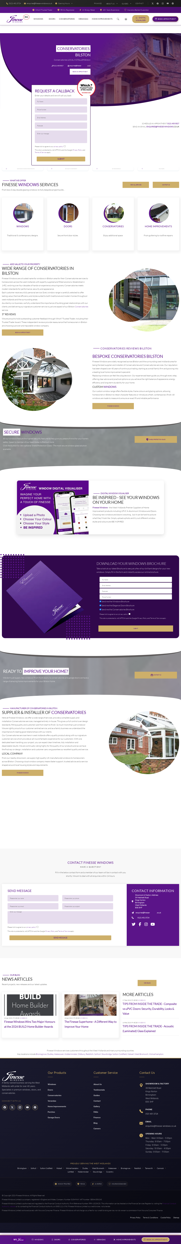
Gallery (97, 1117)
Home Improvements (102, 19)
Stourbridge (106, 1065)
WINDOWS (28, 196)
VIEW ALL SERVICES (135, 197)
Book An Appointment (160, 1239)
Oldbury (81, 1065)
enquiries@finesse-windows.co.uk (161, 1137)
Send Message (60, 949)
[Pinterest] (173, 4)
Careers (97, 1140)
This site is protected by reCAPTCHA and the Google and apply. (60, 151)
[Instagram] (163, 4)
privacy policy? (59, 146)
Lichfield (75, 1183)
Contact (139, 3)
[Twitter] (153, 4)
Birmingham (23, 1179)
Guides (97, 1106)
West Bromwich (141, 1065)
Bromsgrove (41, 1065)
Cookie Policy (166, 1229)
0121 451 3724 (143, 929)
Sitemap (176, 1229)
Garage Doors (54, 1129)
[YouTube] (168, 4)
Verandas (83, 19)
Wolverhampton (156, 1065)
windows (84, 66)
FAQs (96, 1123)
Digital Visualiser (141, 19)
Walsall (130, 1065)
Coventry (117, 1183)
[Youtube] (153, 935)
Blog (96, 1134)
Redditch (90, 1065)
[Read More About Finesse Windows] (18, 19)
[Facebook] (158, 4)
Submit (60, 159)
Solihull (97, 1065)
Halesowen (59, 1065)
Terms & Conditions (150, 1229)
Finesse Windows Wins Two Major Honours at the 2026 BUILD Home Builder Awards (29, 1035)
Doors (52, 19)
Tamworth (158, 1179)
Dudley (50, 1065)
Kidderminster (71, 1065)
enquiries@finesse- (143, 924)
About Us (110, 4)
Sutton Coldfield (119, 1065)
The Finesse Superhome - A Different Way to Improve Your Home (90, 1035)
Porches (51, 1123)
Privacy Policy (77, 150)
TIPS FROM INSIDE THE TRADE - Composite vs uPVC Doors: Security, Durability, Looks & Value (150, 1019)
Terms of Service (41, 152)
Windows (38, 19)
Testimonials (99, 1100)
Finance (98, 3)
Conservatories (67, 19)
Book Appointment (165, 19)
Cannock (64, 1183)
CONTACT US (166, 197)
